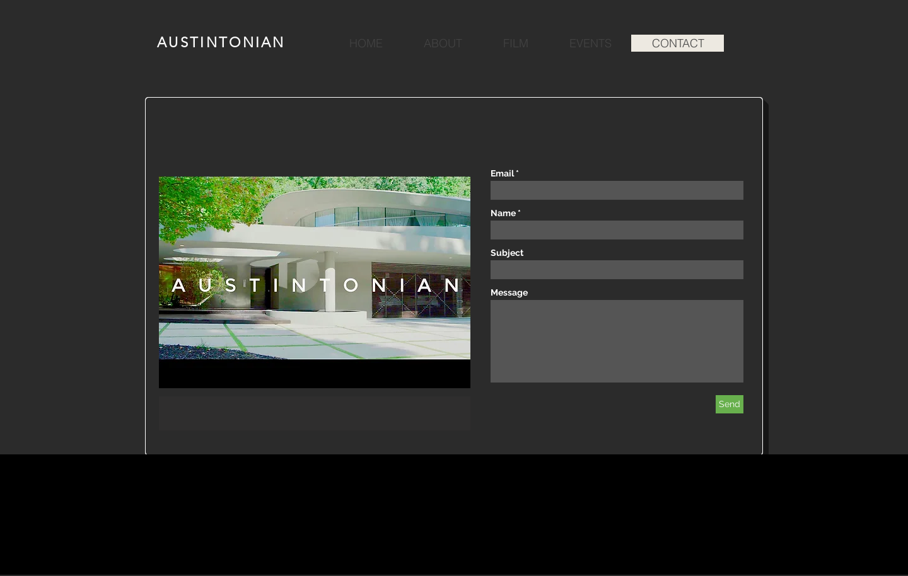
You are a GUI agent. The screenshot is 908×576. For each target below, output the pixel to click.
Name (503, 213)
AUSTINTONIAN (221, 42)
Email (502, 173)
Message (509, 292)
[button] (314, 303)
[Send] (729, 404)
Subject (507, 252)
